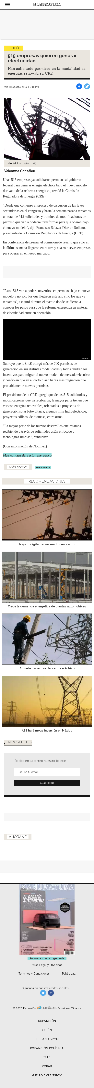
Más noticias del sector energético (27, 455)
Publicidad (69, 973)
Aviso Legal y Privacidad (47, 964)
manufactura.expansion (51, 993)
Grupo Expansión (47, 1075)
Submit (47, 783)
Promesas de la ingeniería (47, 958)
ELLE (47, 1057)
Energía (13, 48)
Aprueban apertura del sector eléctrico (47, 668)
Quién (47, 1030)
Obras (47, 1066)
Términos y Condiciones (34, 973)
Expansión (47, 1021)
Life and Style (47, 1039)
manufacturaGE (43, 993)
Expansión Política (47, 1048)
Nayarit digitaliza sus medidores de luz (47, 544)
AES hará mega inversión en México (47, 730)
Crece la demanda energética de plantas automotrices (47, 606)
